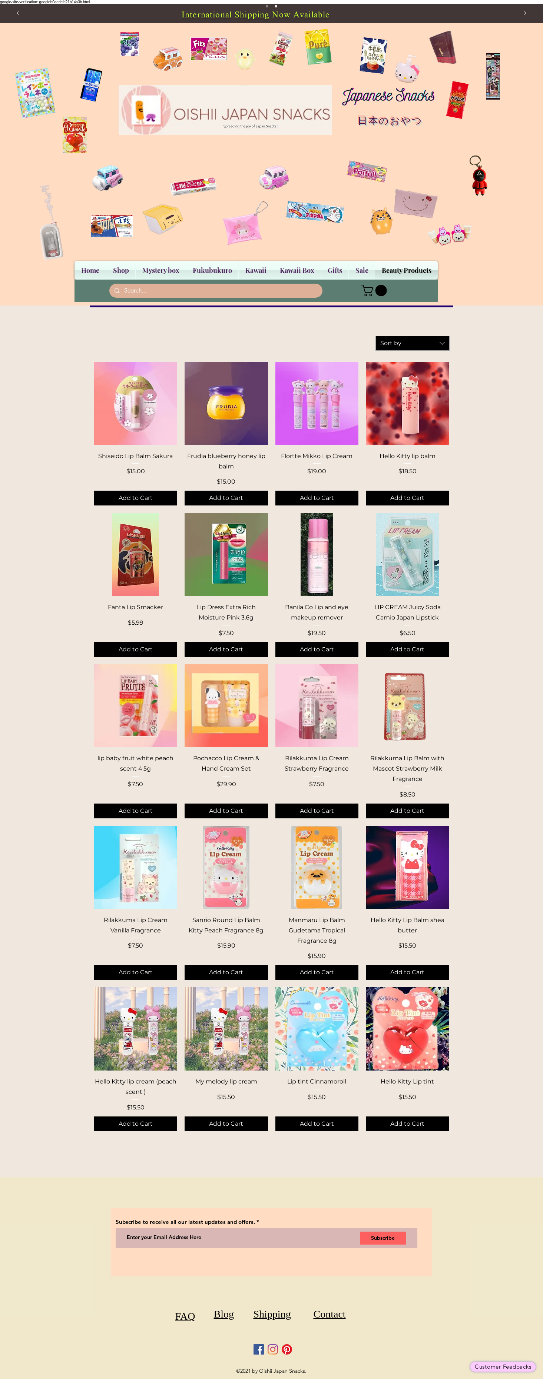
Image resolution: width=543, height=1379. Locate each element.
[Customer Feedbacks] (503, 1367)
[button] (375, 290)
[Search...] (215, 291)
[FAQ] (185, 1316)
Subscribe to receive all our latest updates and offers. (186, 1222)
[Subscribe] (383, 1238)
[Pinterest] (287, 1349)
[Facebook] (259, 1349)
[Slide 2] (276, 6)
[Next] (524, 13)
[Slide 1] (267, 6)
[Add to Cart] (136, 498)
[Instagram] (273, 1349)
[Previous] (18, 13)
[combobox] (412, 343)
